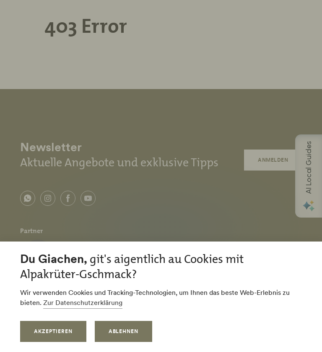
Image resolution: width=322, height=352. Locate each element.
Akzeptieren (53, 331)
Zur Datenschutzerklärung (82, 302)
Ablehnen (124, 331)
